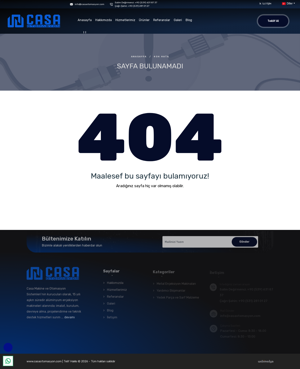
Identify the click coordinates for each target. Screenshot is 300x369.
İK (260, 3)
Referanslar (161, 20)
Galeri (178, 20)
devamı (69, 319)
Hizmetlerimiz (125, 20)
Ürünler (144, 20)
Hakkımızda (103, 20)
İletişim (266, 3)
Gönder (244, 243)
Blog (189, 20)
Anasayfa (85, 20)
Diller (287, 3)
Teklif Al (273, 21)
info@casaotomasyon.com (89, 4)
